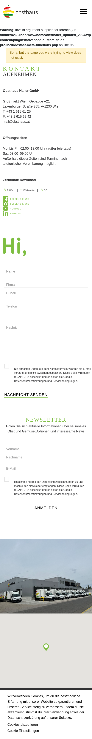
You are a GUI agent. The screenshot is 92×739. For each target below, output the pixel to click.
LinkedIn (15, 213)
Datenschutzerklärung (23, 718)
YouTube (15, 209)
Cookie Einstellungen (23, 731)
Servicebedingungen (65, 381)
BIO (43, 189)
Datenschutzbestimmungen (30, 381)
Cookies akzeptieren (22, 724)
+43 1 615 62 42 (19, 116)
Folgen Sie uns (19, 199)
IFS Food (9, 189)
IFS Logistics (27, 189)
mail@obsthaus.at (16, 121)
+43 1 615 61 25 (18, 111)
